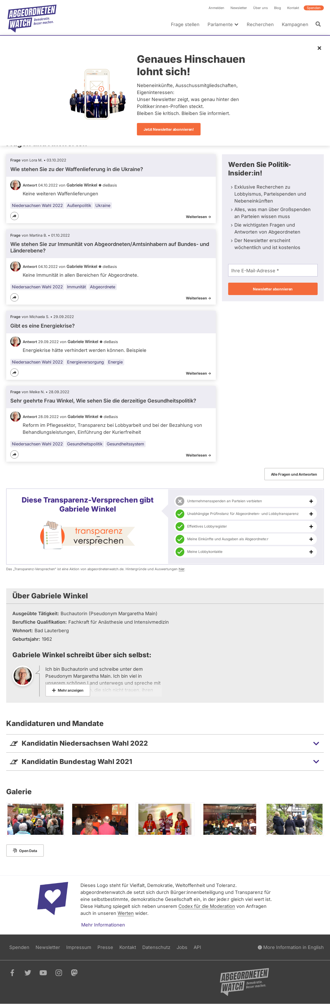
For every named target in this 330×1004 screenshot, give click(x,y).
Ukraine (102, 205)
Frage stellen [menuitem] (185, 24)
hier (181, 569)
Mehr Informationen (103, 925)
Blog (277, 8)
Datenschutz (156, 947)
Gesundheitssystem (125, 443)
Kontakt (293, 8)
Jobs (182, 947)
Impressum (78, 947)
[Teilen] (14, 216)
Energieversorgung (85, 362)
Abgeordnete (102, 286)
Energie (115, 362)
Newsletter (238, 8)
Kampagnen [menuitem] (295, 24)
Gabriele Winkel (82, 185)
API (197, 947)
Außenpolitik (79, 205)
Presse (105, 947)
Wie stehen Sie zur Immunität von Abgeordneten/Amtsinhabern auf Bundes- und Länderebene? (109, 247)
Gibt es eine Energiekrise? (42, 326)
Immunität (76, 286)
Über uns (260, 8)
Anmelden (216, 8)
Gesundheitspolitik (85, 443)
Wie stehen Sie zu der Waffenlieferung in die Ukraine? (76, 169)
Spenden (314, 8)
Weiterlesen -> (198, 216)
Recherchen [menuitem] (260, 24)
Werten (126, 913)
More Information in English (291, 947)
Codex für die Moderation (206, 906)
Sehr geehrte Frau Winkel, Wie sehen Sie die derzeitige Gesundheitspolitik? (103, 401)
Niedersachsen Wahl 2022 (37, 205)
